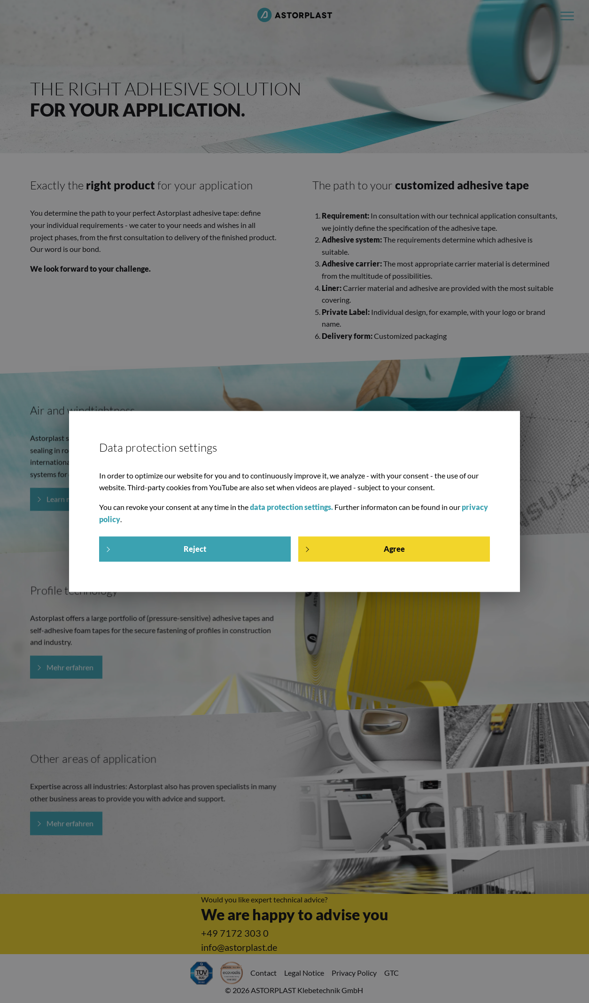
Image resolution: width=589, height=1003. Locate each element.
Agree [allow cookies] (394, 549)
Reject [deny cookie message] (195, 549)
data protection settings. (291, 506)
